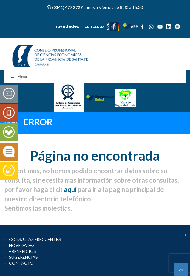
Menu (18, 76)
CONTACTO (21, 263)
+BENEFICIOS (22, 251)
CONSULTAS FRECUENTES (35, 239)
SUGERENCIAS (23, 257)
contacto (94, 26)
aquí (70, 189)
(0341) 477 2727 (68, 7)
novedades (67, 26)
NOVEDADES (22, 245)
